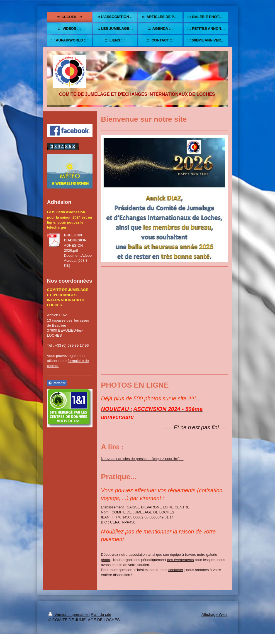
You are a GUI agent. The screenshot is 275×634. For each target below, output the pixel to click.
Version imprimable (68, 614)
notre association (133, 554)
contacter (175, 570)
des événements (180, 560)
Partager (56, 383)
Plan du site (101, 614)
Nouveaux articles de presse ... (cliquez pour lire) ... (142, 459)
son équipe (172, 554)
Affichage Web (214, 614)
